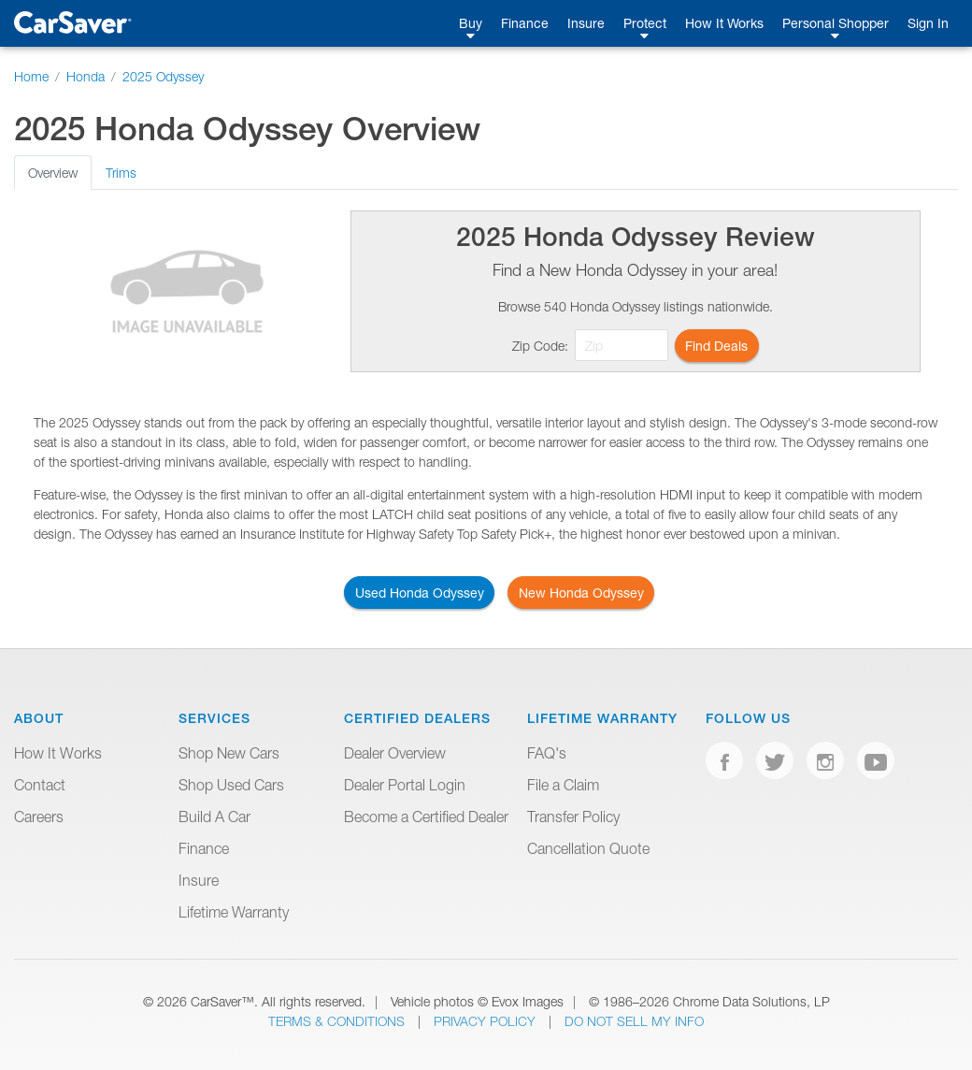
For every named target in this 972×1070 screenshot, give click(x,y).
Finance (525, 23)
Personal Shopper (835, 23)
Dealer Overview (395, 753)
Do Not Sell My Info (634, 1021)
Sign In (928, 23)
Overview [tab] (53, 173)
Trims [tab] (121, 173)
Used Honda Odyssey (419, 592)
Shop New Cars (229, 753)
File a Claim (563, 784)
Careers (39, 816)
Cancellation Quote (588, 848)
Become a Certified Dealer (426, 816)
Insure (586, 23)
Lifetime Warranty (234, 912)
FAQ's (546, 753)
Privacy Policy (486, 1021)
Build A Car (214, 816)
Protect (644, 23)
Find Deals (716, 346)
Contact (39, 784)
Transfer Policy (573, 816)
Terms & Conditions (338, 1021)
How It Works (724, 23)
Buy (470, 23)
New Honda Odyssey (581, 592)
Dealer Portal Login (404, 784)
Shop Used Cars (231, 784)
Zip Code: (540, 346)
